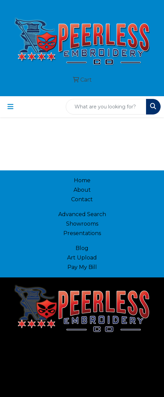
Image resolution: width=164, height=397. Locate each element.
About (82, 190)
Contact (82, 199)
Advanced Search (82, 214)
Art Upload (82, 257)
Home (82, 180)
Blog (82, 248)
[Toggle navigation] (10, 106)
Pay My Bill (82, 267)
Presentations (82, 233)
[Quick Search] (106, 106)
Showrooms (82, 224)
